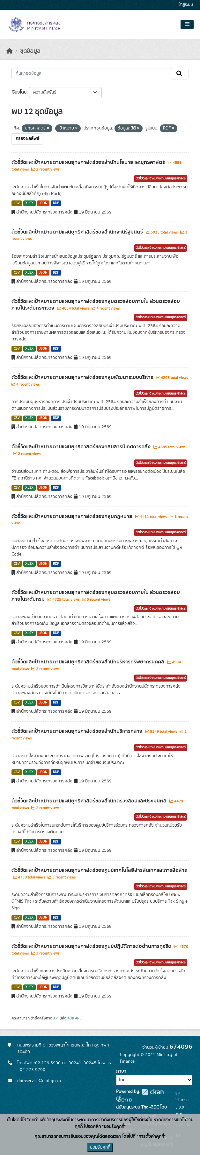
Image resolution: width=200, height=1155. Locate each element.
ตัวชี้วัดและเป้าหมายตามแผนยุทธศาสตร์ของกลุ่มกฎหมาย (72, 516)
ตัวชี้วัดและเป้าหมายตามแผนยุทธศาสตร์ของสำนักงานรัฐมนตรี (77, 232)
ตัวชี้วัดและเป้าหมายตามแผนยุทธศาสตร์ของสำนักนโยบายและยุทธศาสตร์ (88, 162)
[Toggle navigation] (187, 24)
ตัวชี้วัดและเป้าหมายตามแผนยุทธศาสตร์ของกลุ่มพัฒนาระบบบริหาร (82, 377)
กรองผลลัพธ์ (27, 139)
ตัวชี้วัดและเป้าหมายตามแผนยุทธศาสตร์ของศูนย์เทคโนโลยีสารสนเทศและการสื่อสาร (99, 870)
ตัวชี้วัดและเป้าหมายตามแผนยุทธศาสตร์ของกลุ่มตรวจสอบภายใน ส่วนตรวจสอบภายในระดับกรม (95, 595)
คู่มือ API (73, 1018)
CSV (17, 203)
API (56, 1018)
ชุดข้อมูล (30, 51)
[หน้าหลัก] (9, 51)
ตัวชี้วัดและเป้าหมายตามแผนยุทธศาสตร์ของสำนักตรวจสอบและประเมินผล (89, 801)
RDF (56, 203)
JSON (43, 203)
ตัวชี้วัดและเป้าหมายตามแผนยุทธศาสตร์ (161, 178)
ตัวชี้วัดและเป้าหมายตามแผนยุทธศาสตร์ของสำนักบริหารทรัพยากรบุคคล (88, 662)
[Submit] (180, 73)
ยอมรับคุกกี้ (100, 1147)
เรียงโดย (18, 92)
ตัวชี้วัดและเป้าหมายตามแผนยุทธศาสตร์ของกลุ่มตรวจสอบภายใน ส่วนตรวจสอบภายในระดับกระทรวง (95, 304)
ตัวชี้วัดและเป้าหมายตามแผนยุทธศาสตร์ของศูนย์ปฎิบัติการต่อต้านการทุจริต (92, 946)
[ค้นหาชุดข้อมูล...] (91, 73)
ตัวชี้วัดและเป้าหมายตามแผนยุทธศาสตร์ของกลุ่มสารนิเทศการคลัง (81, 447)
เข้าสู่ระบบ (185, 5)
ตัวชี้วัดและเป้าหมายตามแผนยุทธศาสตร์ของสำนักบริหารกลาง (77, 731)
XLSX (29, 203)
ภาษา (121, 1071)
